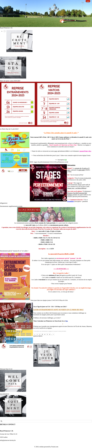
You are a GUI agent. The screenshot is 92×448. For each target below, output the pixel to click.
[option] (46, 13)
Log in (88, 1)
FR (1, 31)
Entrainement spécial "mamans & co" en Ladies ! (14, 251)
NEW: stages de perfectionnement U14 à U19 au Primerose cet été (49, 162)
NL (4, 31)
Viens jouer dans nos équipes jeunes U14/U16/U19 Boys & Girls (49, 300)
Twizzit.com (54, 446)
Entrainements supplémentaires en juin (11, 206)
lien (67, 321)
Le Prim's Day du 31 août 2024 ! (9, 129)
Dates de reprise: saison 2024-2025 (10, 81)
